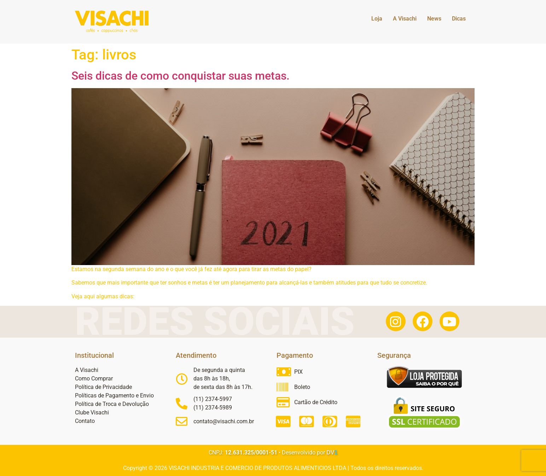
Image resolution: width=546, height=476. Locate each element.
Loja (376, 18)
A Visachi (405, 18)
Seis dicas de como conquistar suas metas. (180, 75)
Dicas (459, 18)
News (434, 18)
